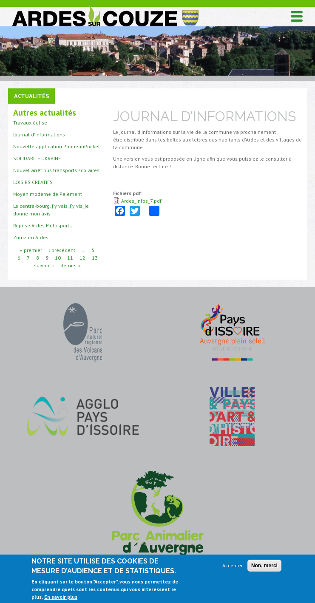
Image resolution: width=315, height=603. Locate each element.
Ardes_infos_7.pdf (141, 201)
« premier (31, 250)
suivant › (44, 265)
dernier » (70, 265)
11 (70, 258)
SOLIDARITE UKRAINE (37, 158)
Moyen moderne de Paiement (47, 194)
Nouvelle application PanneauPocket (56, 146)
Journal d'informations (39, 134)
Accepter (232, 565)
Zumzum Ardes (30, 237)
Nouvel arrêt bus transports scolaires (56, 170)
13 (95, 258)
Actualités (31, 96)
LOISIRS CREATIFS (33, 182)
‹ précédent (61, 250)
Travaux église (30, 122)
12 (82, 258)
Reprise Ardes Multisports (42, 225)
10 (58, 258)
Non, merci (264, 566)
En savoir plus (60, 597)
